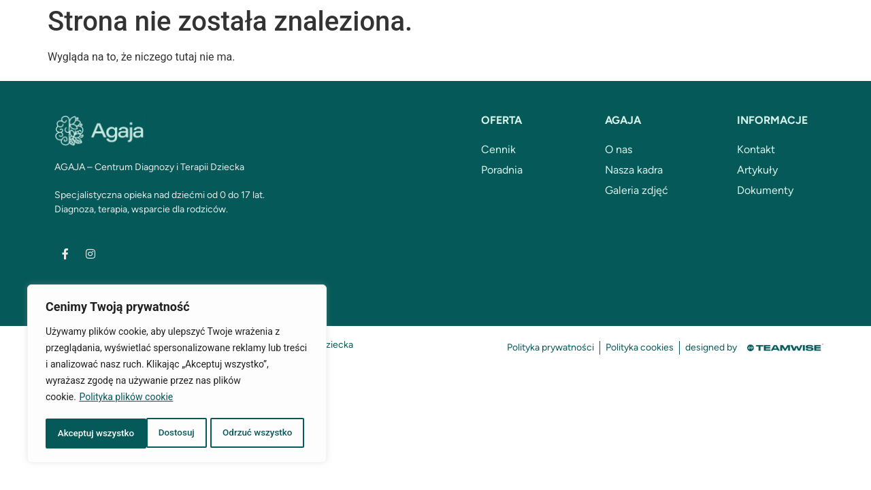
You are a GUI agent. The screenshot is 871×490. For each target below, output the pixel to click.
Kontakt (582, 31)
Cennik (438, 31)
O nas (284, 31)
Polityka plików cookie (126, 399)
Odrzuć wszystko (156, 433)
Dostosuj (74, 433)
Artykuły (757, 169)
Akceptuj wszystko (258, 433)
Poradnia (509, 31)
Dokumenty (765, 190)
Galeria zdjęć (636, 190)
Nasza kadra (359, 31)
